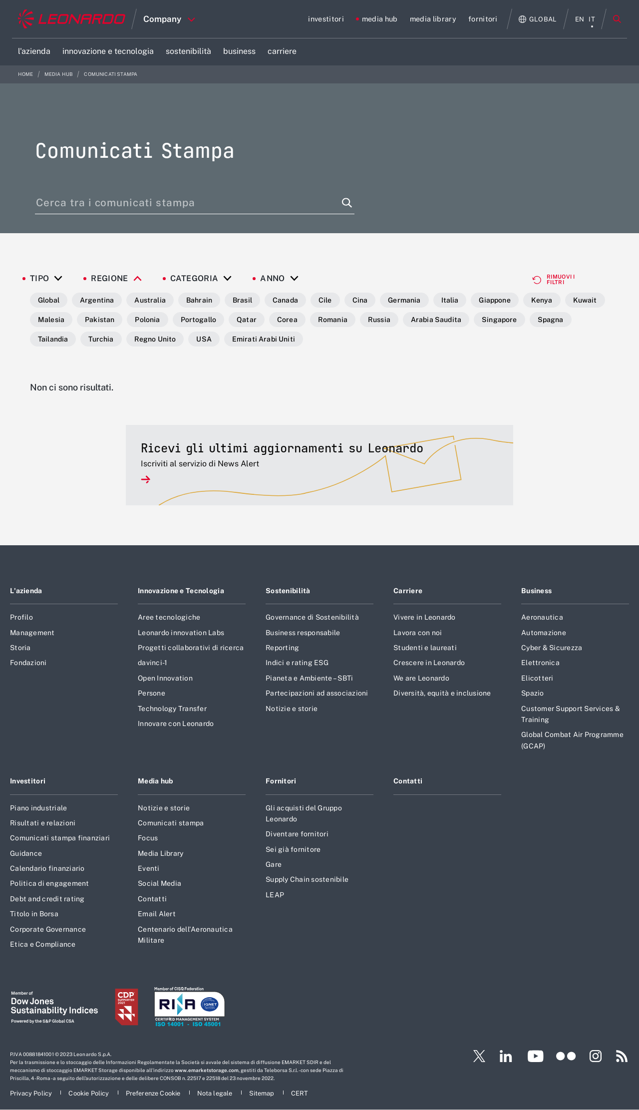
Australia (149, 300)
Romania (332, 320)
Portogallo (199, 320)
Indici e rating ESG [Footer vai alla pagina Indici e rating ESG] (297, 663)
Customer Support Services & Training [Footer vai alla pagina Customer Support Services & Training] (570, 714)
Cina (360, 300)
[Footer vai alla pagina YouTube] (535, 1056)
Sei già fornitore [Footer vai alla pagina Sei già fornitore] (293, 849)
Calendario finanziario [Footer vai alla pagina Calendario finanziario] (47, 868)
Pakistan (99, 320)
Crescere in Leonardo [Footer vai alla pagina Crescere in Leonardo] (429, 663)
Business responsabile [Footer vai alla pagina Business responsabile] (303, 633)
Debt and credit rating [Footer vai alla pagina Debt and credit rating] (47, 899)
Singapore (499, 320)
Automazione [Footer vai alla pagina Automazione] (543, 633)
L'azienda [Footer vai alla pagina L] (26, 591)
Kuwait (585, 300)
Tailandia (53, 339)
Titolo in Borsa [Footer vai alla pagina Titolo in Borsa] (34, 914)
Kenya (542, 300)
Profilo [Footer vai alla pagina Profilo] (21, 617)
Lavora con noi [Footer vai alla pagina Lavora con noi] (417, 633)
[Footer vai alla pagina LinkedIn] (506, 1056)
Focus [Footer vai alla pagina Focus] (148, 838)
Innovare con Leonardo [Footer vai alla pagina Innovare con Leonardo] (176, 724)
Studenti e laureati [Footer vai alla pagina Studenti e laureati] (425, 648)
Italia (450, 300)
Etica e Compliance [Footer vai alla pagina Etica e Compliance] (43, 944)
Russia (379, 320)
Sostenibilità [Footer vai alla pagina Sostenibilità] (288, 591)
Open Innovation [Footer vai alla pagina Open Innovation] (165, 678)
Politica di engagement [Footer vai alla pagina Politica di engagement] (49, 883)
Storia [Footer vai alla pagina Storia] (20, 648)
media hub (59, 74)
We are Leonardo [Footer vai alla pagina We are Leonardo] (421, 678)
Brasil (242, 300)
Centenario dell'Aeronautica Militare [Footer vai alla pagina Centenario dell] (185, 934)
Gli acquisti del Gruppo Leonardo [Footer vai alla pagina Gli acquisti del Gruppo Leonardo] (304, 813)
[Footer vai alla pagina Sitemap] (262, 1093)
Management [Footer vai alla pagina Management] (32, 633)
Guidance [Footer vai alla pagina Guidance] (26, 853)
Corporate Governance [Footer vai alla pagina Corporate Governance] (48, 929)
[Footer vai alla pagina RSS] (622, 1056)
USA (203, 339)
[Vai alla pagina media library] (433, 18)
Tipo (39, 279)
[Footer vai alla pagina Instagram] (595, 1056)
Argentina (97, 300)
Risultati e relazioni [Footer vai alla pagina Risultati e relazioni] (42, 823)
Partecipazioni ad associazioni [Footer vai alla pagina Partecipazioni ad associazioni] (317, 693)
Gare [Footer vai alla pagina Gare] (274, 864)
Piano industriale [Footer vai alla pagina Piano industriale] (38, 808)
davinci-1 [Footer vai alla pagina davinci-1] (152, 663)
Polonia (147, 320)
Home (26, 74)
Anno (272, 279)
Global (48, 300)
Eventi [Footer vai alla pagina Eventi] (149, 868)
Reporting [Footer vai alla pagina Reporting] (282, 648)
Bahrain (199, 300)
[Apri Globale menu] (538, 19)
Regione (109, 279)
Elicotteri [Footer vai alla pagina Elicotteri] (537, 678)
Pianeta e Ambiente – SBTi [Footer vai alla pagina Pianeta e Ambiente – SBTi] (309, 678)
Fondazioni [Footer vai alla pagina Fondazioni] (28, 663)
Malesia (51, 320)
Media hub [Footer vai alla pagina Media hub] (155, 781)
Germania (404, 300)
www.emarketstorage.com (207, 1070)
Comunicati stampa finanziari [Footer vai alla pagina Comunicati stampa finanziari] (60, 838)
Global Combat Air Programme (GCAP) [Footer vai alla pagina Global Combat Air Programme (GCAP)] (572, 740)
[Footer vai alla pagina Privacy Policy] (31, 1093)
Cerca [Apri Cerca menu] (617, 19)
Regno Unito (155, 339)
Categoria (194, 279)
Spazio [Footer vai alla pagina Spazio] (532, 693)
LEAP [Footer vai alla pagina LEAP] (275, 895)
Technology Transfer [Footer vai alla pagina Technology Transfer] (172, 709)
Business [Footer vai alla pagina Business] (536, 591)
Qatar (247, 320)
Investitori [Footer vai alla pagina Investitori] (27, 781)
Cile (325, 300)
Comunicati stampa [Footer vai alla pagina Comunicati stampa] (171, 823)
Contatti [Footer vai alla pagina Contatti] (152, 899)
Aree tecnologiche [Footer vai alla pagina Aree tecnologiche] (169, 617)
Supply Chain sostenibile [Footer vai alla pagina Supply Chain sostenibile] (307, 879)
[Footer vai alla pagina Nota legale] (215, 1093)
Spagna (551, 320)
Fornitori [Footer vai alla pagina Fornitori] (281, 781)
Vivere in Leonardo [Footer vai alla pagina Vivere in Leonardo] (424, 617)
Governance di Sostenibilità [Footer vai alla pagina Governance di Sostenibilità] (312, 617)
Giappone (494, 300)
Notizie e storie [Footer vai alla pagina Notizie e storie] (292, 709)
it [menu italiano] (592, 19)
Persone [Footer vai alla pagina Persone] (151, 693)
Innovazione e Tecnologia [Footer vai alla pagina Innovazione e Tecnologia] (181, 591)
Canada (285, 300)
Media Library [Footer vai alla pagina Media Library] (160, 853)
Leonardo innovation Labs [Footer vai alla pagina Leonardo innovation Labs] (181, 633)
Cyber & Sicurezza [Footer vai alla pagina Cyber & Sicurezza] (551, 648)
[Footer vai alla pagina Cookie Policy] (89, 1093)
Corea (287, 320)
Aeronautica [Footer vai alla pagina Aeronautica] (542, 617)
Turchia (100, 339)
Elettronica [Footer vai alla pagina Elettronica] (540, 663)
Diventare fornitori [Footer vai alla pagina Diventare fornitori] (297, 834)
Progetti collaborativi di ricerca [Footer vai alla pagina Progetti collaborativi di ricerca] (191, 648)
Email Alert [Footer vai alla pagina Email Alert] (157, 914)
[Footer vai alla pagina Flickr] (566, 1056)
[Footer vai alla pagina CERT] (300, 1093)
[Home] (71, 18)
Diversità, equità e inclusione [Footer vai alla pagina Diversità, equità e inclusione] (442, 693)
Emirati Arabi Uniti (263, 339)
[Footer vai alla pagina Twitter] (475, 1056)
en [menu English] (580, 19)
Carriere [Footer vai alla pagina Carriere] (407, 591)
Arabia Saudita (436, 320)
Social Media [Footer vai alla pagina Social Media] (159, 883)
